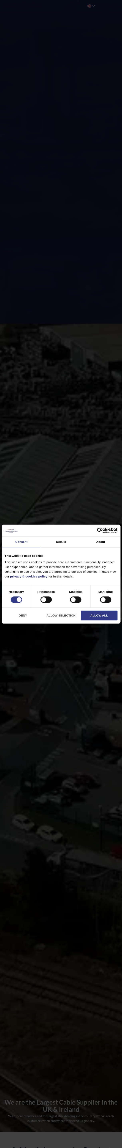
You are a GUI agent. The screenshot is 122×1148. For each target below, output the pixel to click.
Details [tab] (61, 541)
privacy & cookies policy (29, 576)
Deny (23, 615)
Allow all (99, 615)
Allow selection (61, 615)
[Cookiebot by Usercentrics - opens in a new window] (99, 530)
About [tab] (100, 541)
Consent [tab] (21, 541)
